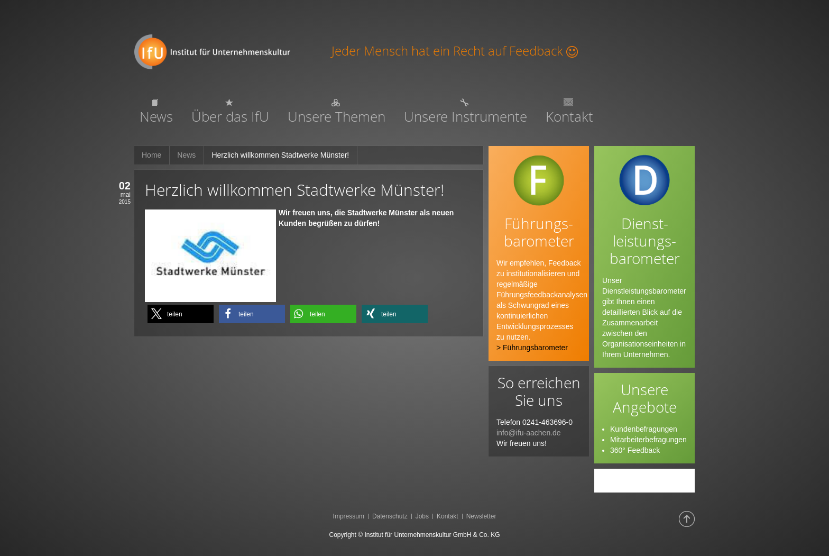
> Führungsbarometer (532, 347)
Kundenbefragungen (643, 429)
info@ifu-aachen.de (528, 433)
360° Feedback (635, 450)
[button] (181, 314)
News (186, 155)
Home (151, 155)
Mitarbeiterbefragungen (648, 439)
